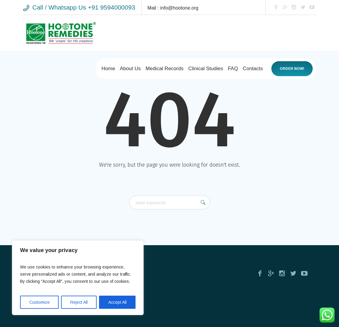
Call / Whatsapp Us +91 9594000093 (83, 7)
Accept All (117, 302)
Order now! (292, 69)
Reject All (79, 302)
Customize (39, 302)
